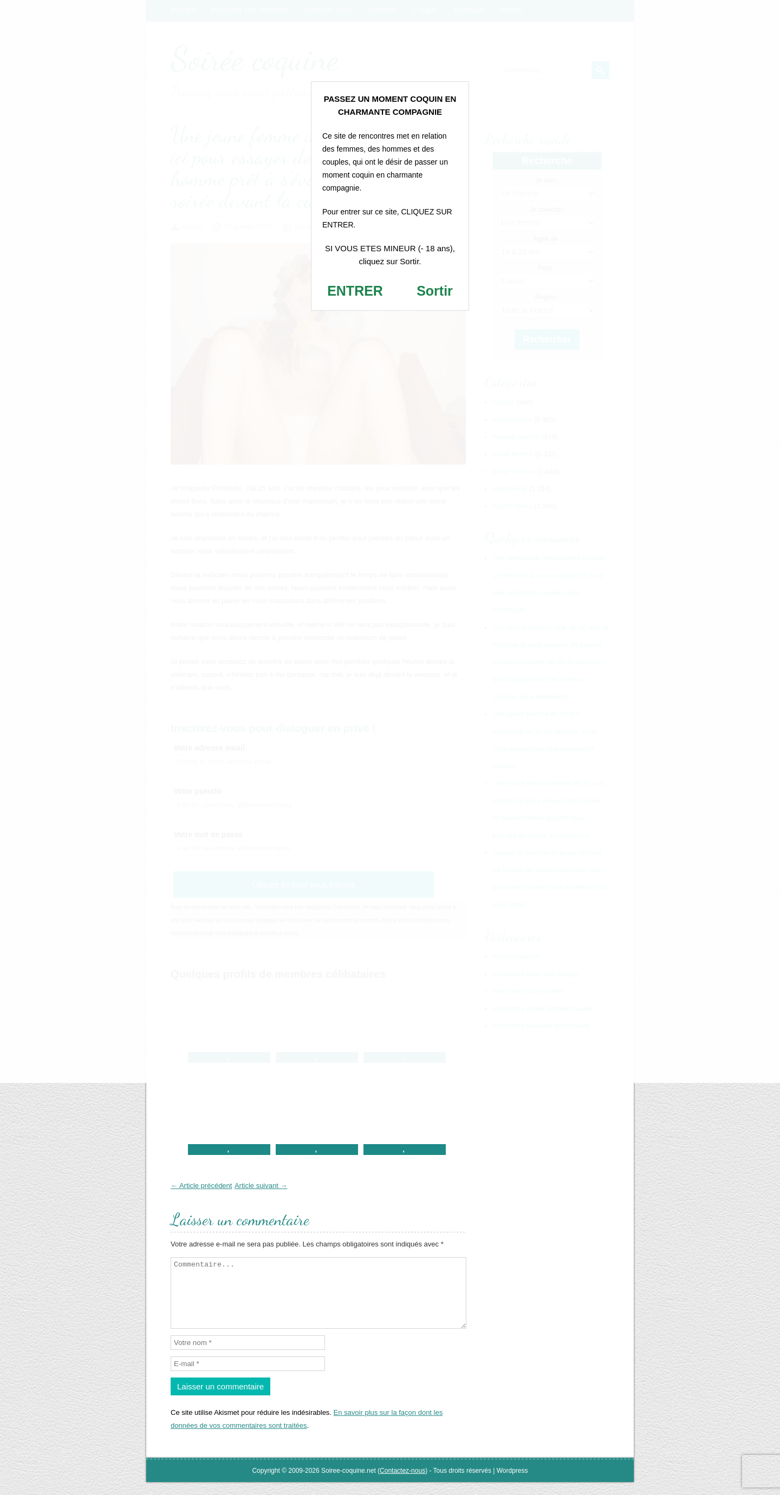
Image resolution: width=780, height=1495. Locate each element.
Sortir (435, 290)
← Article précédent (201, 1185)
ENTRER (355, 290)
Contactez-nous (402, 1483)
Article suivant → (261, 1185)
